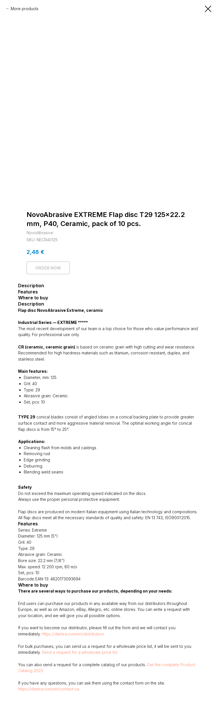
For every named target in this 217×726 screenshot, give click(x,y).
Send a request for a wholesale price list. (80, 652)
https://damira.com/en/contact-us (48, 688)
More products (24, 8)
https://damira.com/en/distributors (73, 633)
